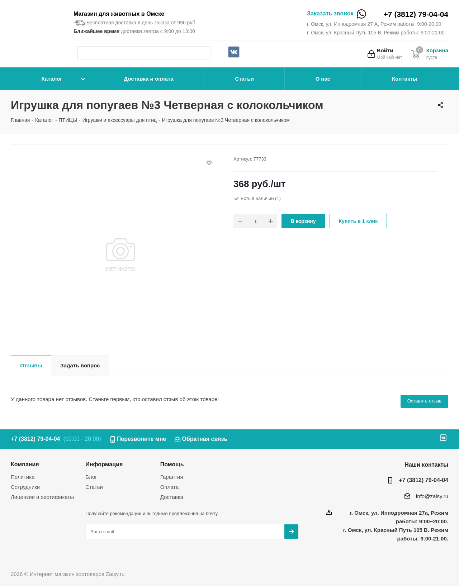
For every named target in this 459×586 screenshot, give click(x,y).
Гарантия (171, 477)
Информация (104, 464)
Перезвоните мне (141, 439)
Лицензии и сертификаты (42, 497)
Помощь (172, 464)
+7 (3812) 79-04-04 (416, 14)
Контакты (404, 79)
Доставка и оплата (148, 79)
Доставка (171, 497)
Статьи (244, 79)
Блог (91, 477)
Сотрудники (25, 487)
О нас (323, 79)
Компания (25, 464)
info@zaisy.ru (432, 496)
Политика (22, 477)
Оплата (169, 487)
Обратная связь (204, 439)
